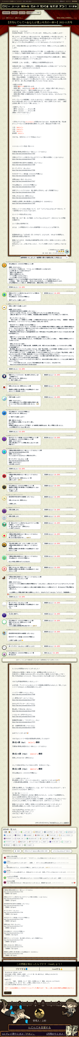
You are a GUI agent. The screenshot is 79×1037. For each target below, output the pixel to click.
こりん (10, 618)
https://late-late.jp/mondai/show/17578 (23, 705)
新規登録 (74, 1)
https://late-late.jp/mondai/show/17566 (23, 716)
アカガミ (11, 483)
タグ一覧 (22, 12)
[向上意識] (14, 856)
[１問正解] (15, 876)
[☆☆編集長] (61, 249)
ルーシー (10, 261)
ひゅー (10, 541)
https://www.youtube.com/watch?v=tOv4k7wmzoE (23, 364)
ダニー (10, 644)
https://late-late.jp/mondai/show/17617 (23, 181)
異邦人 (10, 304)
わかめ (10, 448)
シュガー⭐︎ (10, 291)
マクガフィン (12, 554)
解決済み (14, 12)
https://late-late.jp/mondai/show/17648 (23, 694)
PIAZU (10, 507)
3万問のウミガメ (61, 1034)
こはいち (11, 532)
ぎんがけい (11, 521)
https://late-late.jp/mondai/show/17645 (23, 192)
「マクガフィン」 (53, 249)
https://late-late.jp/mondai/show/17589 (23, 159)
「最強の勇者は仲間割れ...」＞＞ (66, 18)
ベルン (10, 409)
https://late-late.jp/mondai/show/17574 (23, 198)
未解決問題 (6, 12)
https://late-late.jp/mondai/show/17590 (23, 164)
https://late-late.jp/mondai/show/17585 (23, 203)
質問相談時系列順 (7, 850)
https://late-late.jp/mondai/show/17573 (23, 722)
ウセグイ (11, 574)
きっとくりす (12, 494)
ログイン (68, 1)
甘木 (9, 435)
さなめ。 (11, 514)
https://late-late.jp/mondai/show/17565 (23, 153)
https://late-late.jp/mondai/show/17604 (23, 727)
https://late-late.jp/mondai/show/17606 (23, 175)
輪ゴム (10, 565)
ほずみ (10, 395)
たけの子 (10, 372)
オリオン (11, 611)
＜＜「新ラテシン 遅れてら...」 (13, 18)
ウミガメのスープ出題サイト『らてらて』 (12, 1)
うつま (10, 650)
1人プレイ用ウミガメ (18, 1034)
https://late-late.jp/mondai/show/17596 (23, 170)
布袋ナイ (11, 472)
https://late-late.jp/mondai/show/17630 (23, 711)
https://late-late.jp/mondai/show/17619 (23, 187)
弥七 (10, 629)
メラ (9, 384)
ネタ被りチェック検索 (33, 12)
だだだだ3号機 (11, 881)
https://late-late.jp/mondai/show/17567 (23, 700)
